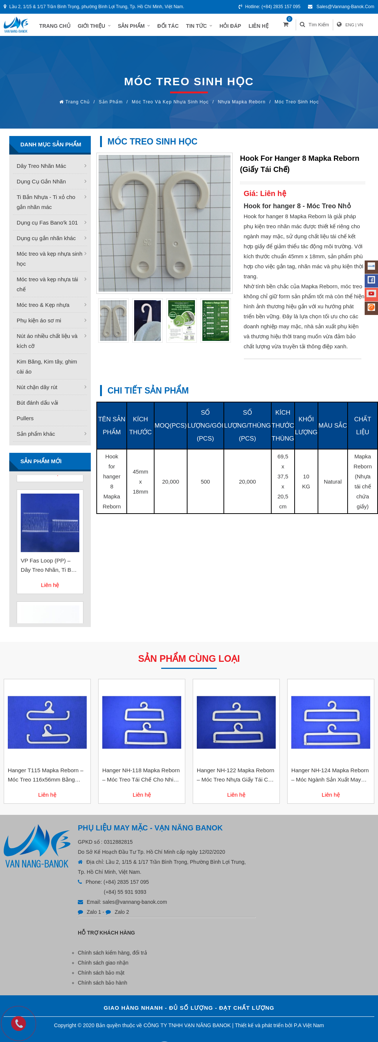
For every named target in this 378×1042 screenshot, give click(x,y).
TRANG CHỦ (58, 27)
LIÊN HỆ (262, 27)
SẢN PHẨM (138, 27)
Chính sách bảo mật (101, 976)
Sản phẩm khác (36, 437)
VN (368, 26)
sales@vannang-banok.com (345, 6)
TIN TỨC (203, 27)
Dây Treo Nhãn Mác (41, 169)
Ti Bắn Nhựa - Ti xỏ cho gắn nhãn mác (46, 206)
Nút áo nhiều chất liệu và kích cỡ (47, 344)
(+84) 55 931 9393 (125, 896)
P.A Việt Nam (309, 1029)
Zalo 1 (94, 916)
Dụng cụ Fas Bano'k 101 (47, 226)
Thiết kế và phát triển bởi (263, 1029)
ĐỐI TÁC (172, 27)
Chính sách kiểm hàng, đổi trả (112, 956)
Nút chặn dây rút (37, 391)
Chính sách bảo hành (102, 986)
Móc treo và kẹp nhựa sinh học (170, 105)
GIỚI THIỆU (98, 27)
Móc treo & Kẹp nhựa (43, 308)
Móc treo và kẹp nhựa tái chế (47, 288)
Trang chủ (78, 105)
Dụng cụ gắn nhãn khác (46, 242)
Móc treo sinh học (297, 105)
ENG (357, 26)
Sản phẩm (111, 105)
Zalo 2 (122, 916)
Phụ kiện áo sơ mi (39, 324)
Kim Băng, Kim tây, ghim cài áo (47, 370)
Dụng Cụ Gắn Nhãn (41, 185)
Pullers (25, 422)
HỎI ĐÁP (234, 27)
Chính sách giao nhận (103, 966)
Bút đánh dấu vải (37, 406)
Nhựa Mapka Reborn (242, 105)
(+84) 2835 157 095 (281, 6)
